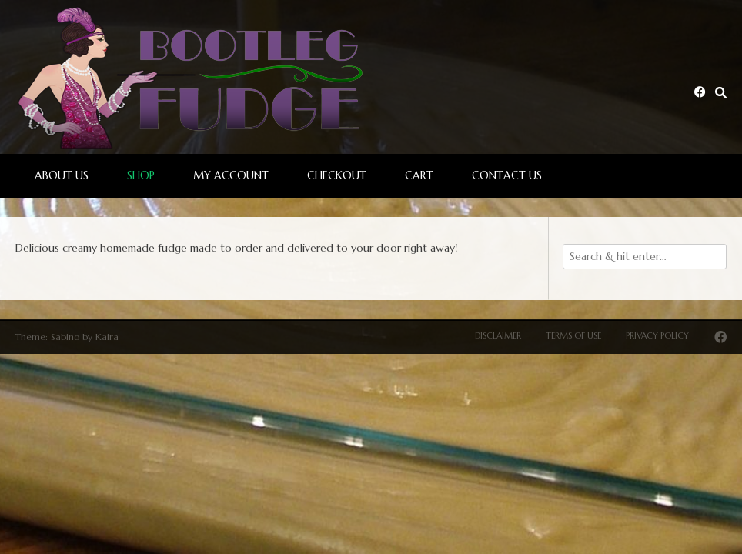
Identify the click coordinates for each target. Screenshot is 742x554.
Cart (419, 175)
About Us (62, 175)
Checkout (336, 175)
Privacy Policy (657, 335)
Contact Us (507, 175)
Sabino (65, 336)
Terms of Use (573, 335)
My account (231, 175)
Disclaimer (498, 335)
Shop (141, 175)
